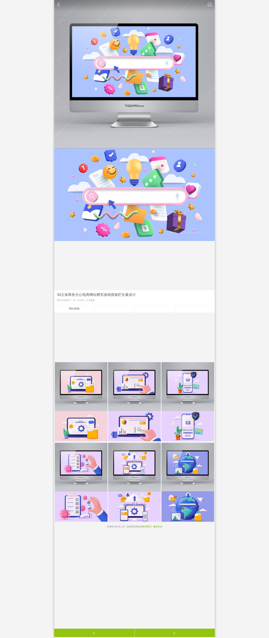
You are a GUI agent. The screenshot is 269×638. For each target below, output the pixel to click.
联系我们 (147, 526)
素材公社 (210, 4)
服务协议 (157, 526)
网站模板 (74, 308)
